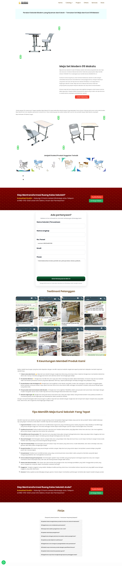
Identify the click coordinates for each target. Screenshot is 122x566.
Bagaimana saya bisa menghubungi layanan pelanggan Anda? (59, 519)
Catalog (68, 3)
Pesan (61, 230)
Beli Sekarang (83, 61)
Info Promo (96, 162)
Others (86, 3)
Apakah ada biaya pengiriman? (50, 497)
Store (102, 3)
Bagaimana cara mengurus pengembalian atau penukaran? (58, 508)
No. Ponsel (61, 206)
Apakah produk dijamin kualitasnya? (52, 504)
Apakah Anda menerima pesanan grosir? (53, 515)
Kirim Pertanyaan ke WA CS (61, 243)
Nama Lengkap (61, 198)
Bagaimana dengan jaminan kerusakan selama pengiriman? (58, 501)
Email (61, 215)
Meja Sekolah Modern (63, 564)
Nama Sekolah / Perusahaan (61, 189)
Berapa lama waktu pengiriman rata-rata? (53, 493)
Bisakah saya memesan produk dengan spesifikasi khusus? (58, 512)
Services (94, 3)
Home (60, 3)
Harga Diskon (96, 165)
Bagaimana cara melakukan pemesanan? (53, 489)
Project (78, 3)
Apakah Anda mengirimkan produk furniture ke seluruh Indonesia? (60, 486)
